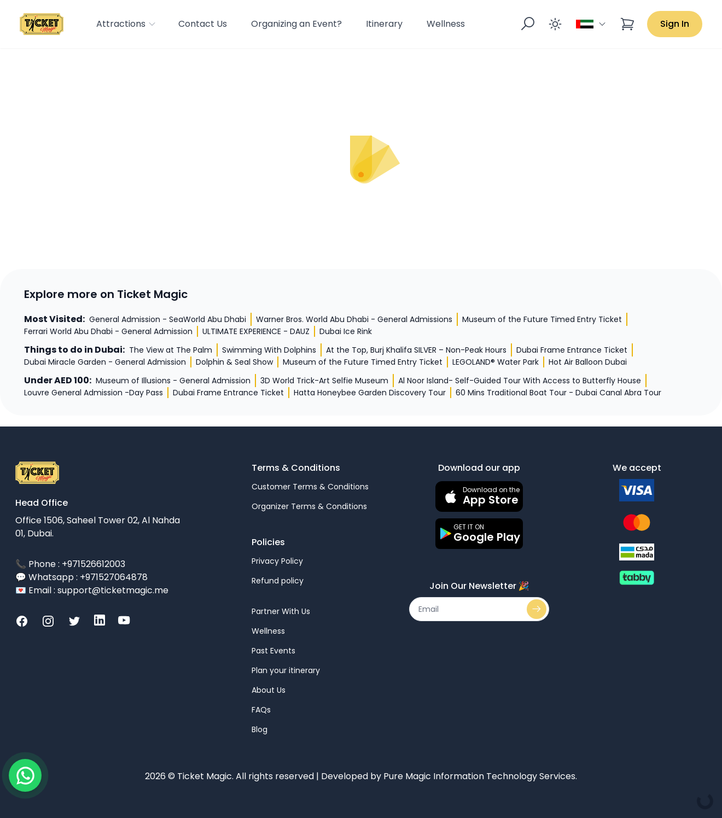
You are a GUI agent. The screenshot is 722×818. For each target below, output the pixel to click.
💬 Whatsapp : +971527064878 (81, 577)
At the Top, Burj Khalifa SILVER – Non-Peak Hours (416, 349)
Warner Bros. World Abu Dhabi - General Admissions (354, 319)
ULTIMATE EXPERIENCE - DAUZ (256, 331)
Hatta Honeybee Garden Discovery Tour (370, 392)
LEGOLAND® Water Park (495, 362)
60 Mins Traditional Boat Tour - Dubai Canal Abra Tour (558, 392)
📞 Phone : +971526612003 (70, 564)
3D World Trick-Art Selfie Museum (324, 380)
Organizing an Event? (296, 23)
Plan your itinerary (286, 670)
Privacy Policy (277, 561)
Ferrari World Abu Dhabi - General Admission (108, 331)
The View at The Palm (170, 349)
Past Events (273, 650)
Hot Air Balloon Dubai (588, 362)
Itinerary (384, 23)
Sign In (674, 23)
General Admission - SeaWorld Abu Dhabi (167, 319)
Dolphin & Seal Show (234, 362)
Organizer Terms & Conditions (309, 506)
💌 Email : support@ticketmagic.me (91, 590)
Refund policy (278, 580)
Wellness (446, 23)
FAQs (261, 709)
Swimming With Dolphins (269, 349)
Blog (259, 729)
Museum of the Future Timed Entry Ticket (542, 319)
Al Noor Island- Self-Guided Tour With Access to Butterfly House (519, 380)
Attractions (126, 23)
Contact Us (202, 23)
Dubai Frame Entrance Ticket (571, 349)
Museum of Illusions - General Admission (173, 380)
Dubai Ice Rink (345, 331)
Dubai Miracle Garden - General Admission (105, 362)
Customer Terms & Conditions (310, 486)
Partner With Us (281, 611)
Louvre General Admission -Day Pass (93, 392)
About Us (269, 690)
